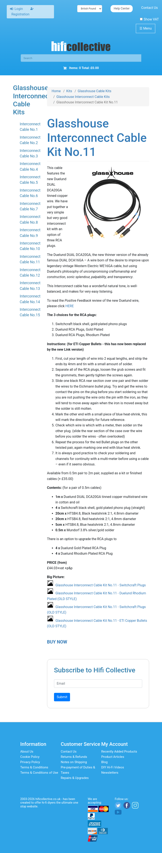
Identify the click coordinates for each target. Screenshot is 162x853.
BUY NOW (57, 642)
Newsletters (109, 773)
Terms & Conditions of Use (39, 773)
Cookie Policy (29, 757)
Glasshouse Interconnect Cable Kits (83, 97)
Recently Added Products (119, 751)
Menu (145, 28)
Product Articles (112, 757)
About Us (26, 751)
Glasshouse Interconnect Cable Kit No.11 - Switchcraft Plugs (100, 585)
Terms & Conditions (34, 767)
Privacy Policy (30, 762)
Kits (69, 91)
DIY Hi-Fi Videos (112, 767)
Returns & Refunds (74, 757)
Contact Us (149, 8)
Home (56, 91)
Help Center (122, 8)
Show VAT (149, 19)
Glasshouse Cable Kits (94, 91)
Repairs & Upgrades (75, 778)
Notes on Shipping (74, 762)
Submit (62, 697)
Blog (104, 762)
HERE (69, 306)
